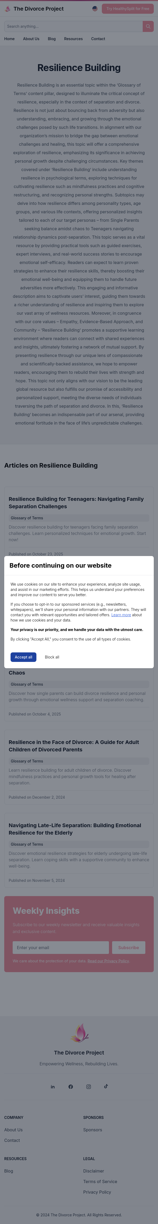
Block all (52, 657)
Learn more (121, 615)
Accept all (23, 657)
